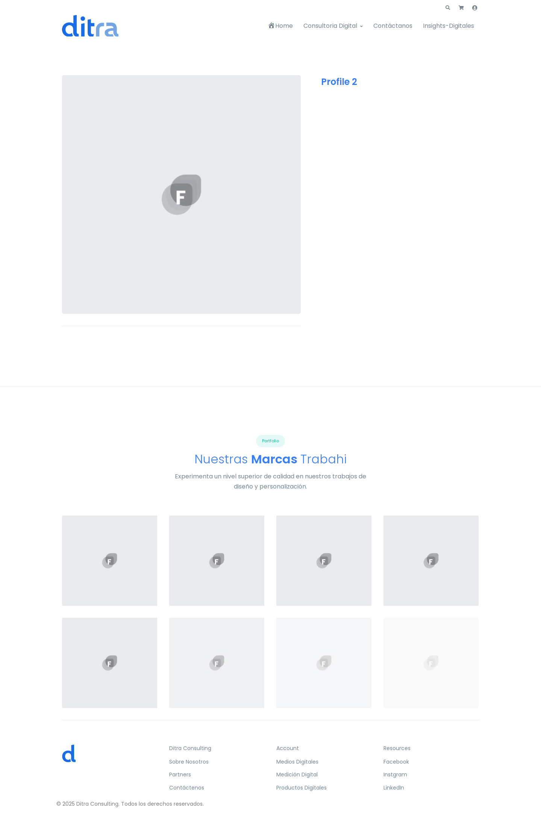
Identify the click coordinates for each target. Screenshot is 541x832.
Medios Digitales (297, 761)
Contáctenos (186, 787)
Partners (180, 774)
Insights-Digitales (448, 25)
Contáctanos (392, 25)
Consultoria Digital (330, 25)
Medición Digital (297, 774)
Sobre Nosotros (189, 761)
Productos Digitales (301, 787)
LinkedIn (393, 787)
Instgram (395, 774)
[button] (447, 7)
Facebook (396, 761)
